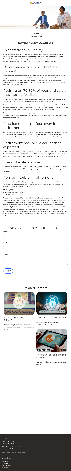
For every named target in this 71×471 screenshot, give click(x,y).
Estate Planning (6, 465)
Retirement (5, 461)
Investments (5, 463)
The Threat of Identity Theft (51, 317)
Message (6, 254)
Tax (3, 470)
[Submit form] (8, 271)
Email (5, 243)
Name (5, 232)
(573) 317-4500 (11, 441)
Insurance (5, 467)
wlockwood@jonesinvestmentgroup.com (14, 452)
